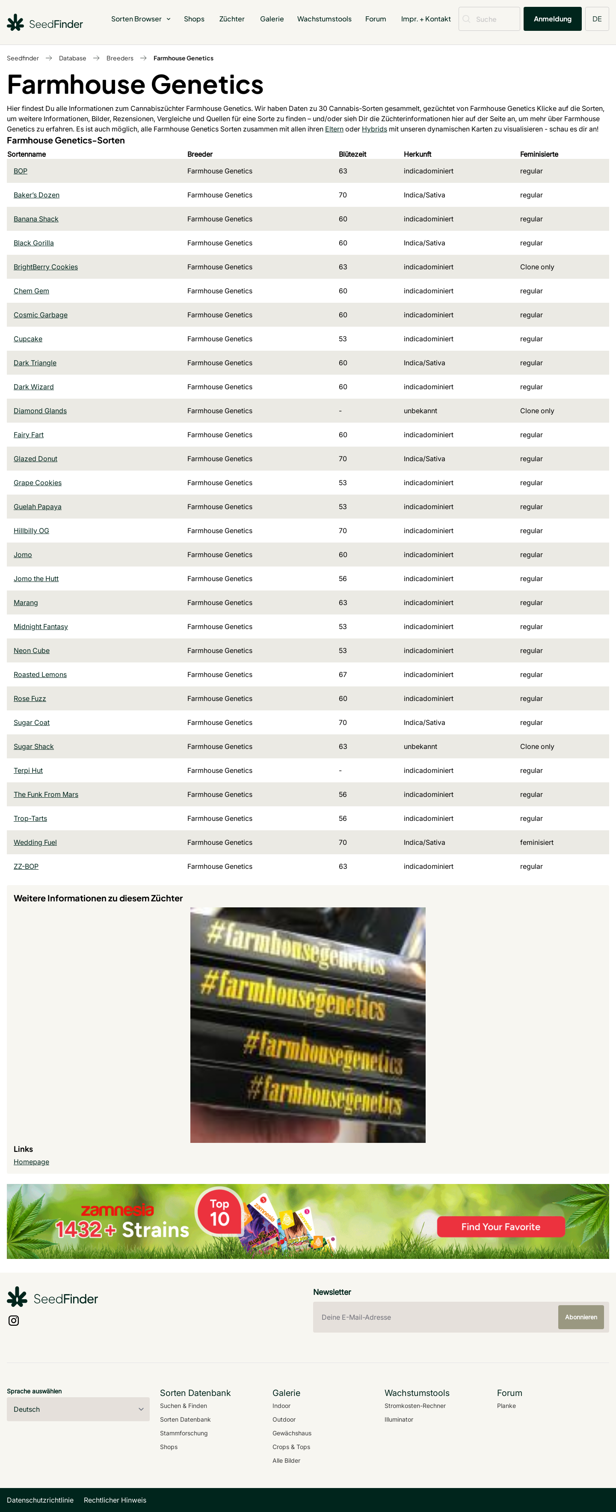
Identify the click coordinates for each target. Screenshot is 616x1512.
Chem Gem (31, 290)
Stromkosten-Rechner (415, 1405)
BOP (20, 171)
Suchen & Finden (183, 1405)
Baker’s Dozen (36, 195)
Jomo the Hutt (36, 578)
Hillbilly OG (31, 530)
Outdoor (284, 1419)
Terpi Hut (28, 770)
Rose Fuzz (30, 698)
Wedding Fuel (35, 842)
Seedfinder (23, 58)
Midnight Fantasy (41, 626)
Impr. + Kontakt (426, 18)
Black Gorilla (34, 243)
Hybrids (374, 129)
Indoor (281, 1405)
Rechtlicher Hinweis (115, 1500)
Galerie (272, 18)
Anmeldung (553, 18)
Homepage (31, 1161)
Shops (194, 18)
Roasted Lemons (40, 674)
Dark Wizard (34, 386)
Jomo (23, 554)
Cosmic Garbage (41, 314)
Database (72, 58)
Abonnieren (581, 1317)
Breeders (120, 58)
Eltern (334, 129)
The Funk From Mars (46, 794)
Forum (375, 18)
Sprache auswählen (34, 1391)
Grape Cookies (38, 482)
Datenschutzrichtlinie (40, 1500)
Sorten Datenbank (185, 1419)
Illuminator (399, 1419)
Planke (506, 1405)
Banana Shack (36, 219)
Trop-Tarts (30, 818)
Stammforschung (184, 1433)
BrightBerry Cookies (46, 266)
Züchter (232, 18)
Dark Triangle (35, 362)
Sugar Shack (34, 746)
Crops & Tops (291, 1446)
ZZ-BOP (26, 866)
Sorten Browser (141, 18)
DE (597, 18)
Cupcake (28, 338)
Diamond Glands (40, 410)
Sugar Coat (32, 722)
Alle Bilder (286, 1460)
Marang (26, 602)
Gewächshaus (291, 1433)
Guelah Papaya (38, 506)
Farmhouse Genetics (183, 58)
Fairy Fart (29, 434)
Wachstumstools (324, 18)
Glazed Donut (35, 458)
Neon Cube (32, 650)
